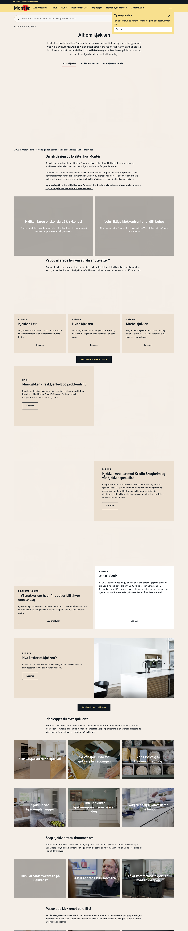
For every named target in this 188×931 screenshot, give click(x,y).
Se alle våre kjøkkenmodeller (94, 359)
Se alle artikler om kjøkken (94, 707)
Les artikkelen (53, 621)
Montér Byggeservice (116, 8)
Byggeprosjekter (79, 8)
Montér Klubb (137, 8)
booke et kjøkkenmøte (89, 179)
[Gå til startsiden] (22, 8)
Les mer (40, 345)
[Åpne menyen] (170, 7)
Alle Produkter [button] (40, 8)
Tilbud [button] (54, 8)
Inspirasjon (96, 8)
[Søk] (16, 18)
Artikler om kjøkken (89, 63)
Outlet (64, 8)
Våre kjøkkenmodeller (113, 63)
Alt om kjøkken (69, 63)
